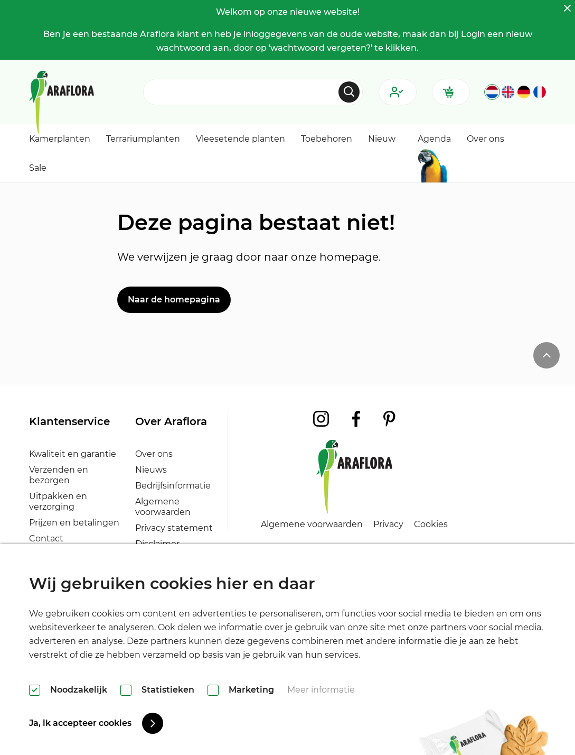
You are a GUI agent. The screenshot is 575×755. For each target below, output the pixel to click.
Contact (46, 538)
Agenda (434, 139)
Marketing (251, 690)
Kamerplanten (59, 139)
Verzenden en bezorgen (58, 475)
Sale (37, 168)
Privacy (388, 524)
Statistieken (168, 690)
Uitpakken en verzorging (58, 501)
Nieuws (151, 470)
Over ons (485, 139)
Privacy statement (174, 528)
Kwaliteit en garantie (72, 454)
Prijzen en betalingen (74, 523)
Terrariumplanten (143, 139)
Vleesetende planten (240, 139)
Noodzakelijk (78, 690)
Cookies (431, 524)
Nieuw (381, 139)
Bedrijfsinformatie (173, 486)
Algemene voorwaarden (163, 506)
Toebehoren (326, 139)
